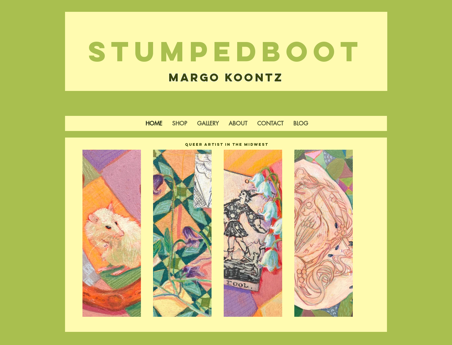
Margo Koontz (226, 77)
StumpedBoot (225, 51)
